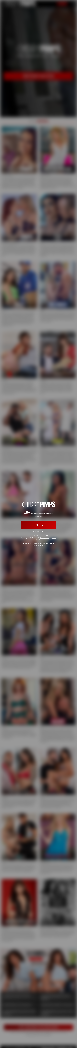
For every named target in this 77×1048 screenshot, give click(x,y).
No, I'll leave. (38, 532)
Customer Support (38, 545)
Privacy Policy (44, 538)
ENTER (38, 525)
